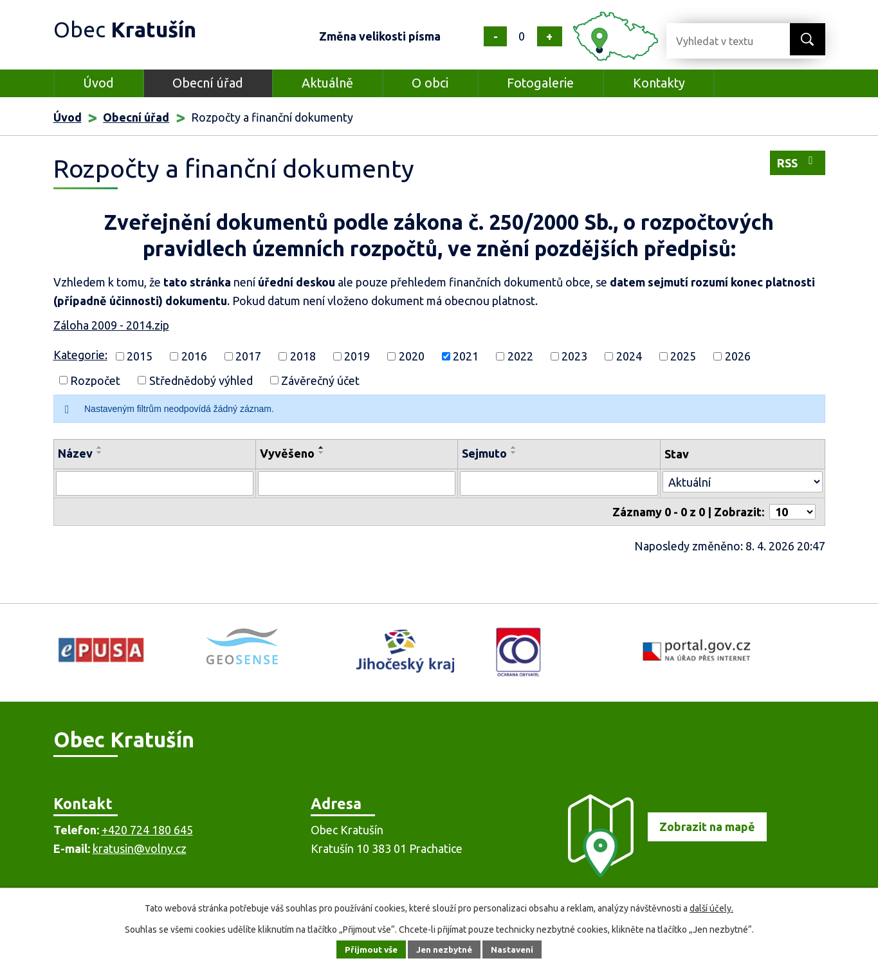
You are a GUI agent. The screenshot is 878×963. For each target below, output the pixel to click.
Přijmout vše (367, 949)
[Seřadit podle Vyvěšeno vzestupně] (322, 447)
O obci (430, 83)
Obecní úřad (207, 83)
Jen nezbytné (444, 949)
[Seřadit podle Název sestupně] (100, 452)
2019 (357, 356)
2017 (248, 356)
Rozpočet (95, 379)
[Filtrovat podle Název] (154, 483)
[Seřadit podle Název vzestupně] (100, 447)
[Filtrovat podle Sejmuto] (558, 483)
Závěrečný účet (320, 379)
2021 (466, 356)
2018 (303, 356)
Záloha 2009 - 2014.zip (111, 325)
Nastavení (516, 949)
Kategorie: (80, 354)
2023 (574, 356)
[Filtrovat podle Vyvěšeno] (356, 483)
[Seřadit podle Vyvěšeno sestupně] (322, 452)
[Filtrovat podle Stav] (743, 481)
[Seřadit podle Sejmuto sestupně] (514, 452)
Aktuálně (327, 83)
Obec (131, 28)
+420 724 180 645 (147, 829)
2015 (139, 356)
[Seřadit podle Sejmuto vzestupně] (514, 447)
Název (75, 453)
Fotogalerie (540, 83)
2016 (194, 356)
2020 (412, 356)
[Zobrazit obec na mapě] (661, 872)
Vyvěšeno (287, 453)
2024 (629, 356)
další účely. (711, 908)
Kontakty (659, 83)
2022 (520, 356)
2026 (738, 356)
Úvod (98, 83)
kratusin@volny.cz (140, 848)
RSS (797, 161)
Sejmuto (484, 453)
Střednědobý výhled (201, 379)
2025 (683, 356)
